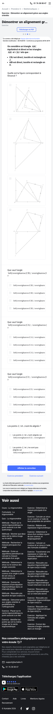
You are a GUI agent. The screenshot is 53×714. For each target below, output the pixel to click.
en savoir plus (28, 485)
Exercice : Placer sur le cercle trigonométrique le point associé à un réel (12, 613)
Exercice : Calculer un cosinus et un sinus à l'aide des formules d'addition (39, 545)
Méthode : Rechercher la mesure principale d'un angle (12, 545)
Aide (15, 699)
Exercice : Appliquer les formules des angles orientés (37, 617)
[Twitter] (27, 708)
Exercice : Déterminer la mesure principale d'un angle (37, 510)
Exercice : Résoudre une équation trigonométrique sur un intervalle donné (38, 591)
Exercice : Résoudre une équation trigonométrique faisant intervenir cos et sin (39, 582)
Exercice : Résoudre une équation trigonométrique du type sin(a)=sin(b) (38, 573)
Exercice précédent (15, 476)
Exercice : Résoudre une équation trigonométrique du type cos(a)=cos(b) (38, 565)
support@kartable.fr (14, 662)
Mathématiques (30, 9)
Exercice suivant (36, 476)
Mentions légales (37, 699)
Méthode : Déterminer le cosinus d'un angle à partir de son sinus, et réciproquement (13, 574)
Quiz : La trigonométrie (11, 518)
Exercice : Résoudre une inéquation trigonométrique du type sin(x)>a (39, 609)
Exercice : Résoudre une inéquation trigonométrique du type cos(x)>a (39, 600)
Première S (16, 9)
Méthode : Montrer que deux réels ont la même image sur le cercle (13, 536)
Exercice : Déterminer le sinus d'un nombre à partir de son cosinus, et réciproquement (39, 535)
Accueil (5, 9)
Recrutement (7, 703)
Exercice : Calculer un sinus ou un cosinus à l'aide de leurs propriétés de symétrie (39, 519)
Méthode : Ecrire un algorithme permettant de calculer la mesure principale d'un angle (12, 554)
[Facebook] (21, 708)
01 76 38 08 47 (40, 3)
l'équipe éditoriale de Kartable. (30, 39)
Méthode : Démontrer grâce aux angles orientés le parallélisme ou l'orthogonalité (13, 603)
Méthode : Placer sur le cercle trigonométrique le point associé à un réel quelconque (12, 526)
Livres (23, 699)
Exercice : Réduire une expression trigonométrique (39, 526)
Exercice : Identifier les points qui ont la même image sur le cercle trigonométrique (11, 623)
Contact (5, 699)
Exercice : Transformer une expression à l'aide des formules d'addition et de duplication (39, 555)
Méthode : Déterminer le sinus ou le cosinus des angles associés (12, 564)
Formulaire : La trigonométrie (8, 513)
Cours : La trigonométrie (12, 508)
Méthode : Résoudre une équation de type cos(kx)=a (13, 594)
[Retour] (4, 3)
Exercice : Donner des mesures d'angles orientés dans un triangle (38, 626)
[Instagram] (33, 708)
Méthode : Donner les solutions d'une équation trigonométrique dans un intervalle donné (12, 585)
